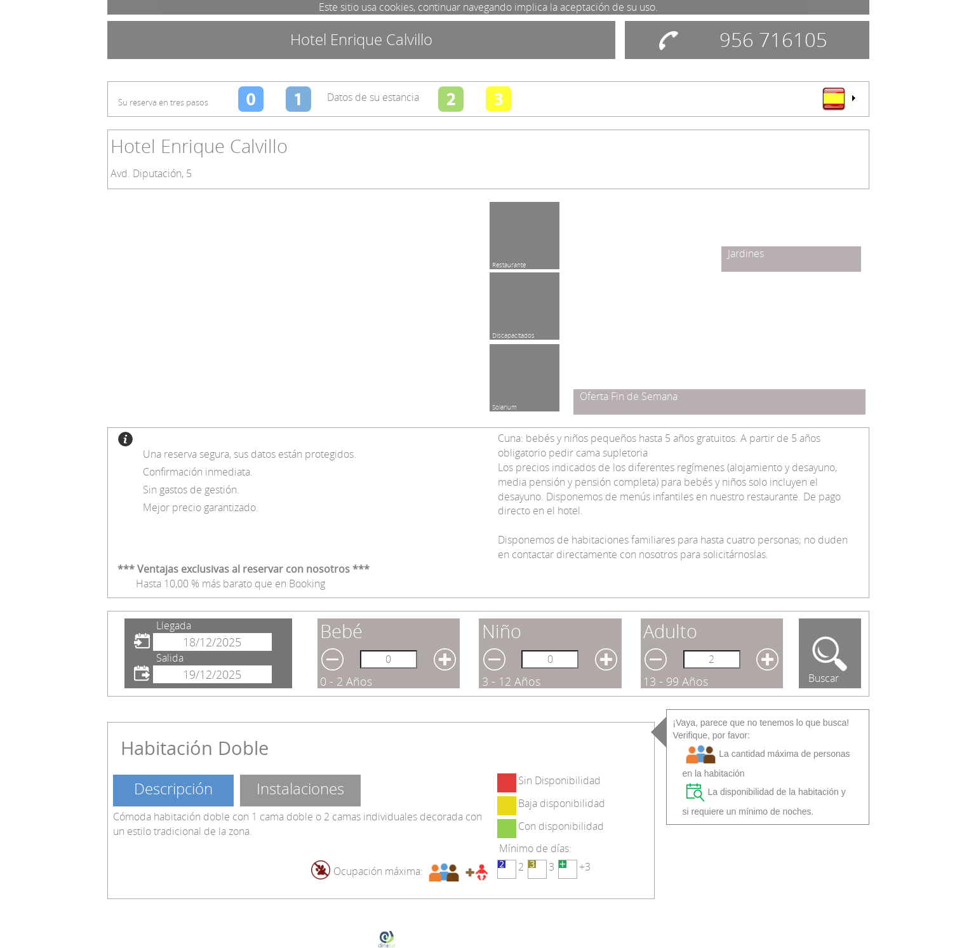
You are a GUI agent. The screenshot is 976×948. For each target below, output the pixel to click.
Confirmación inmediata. (198, 472)
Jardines (746, 253)
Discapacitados (513, 333)
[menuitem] (838, 98)
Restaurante (509, 262)
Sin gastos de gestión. (191, 490)
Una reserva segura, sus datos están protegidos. (249, 454)
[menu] (838, 98)
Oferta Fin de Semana (629, 396)
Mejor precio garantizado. (200, 507)
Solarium (504, 405)
